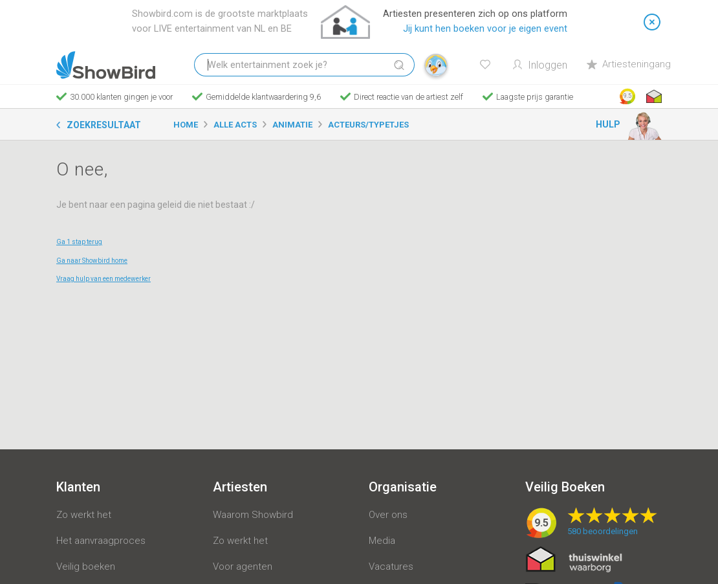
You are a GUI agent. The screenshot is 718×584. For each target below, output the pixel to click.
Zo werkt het (83, 515)
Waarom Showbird (253, 515)
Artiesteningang (629, 64)
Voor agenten (242, 566)
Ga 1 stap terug (79, 241)
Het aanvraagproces (101, 540)
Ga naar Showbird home (91, 260)
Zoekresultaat (104, 125)
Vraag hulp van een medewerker (103, 278)
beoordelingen (602, 531)
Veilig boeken (85, 566)
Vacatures (391, 566)
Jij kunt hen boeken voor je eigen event (485, 28)
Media (382, 540)
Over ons (388, 515)
